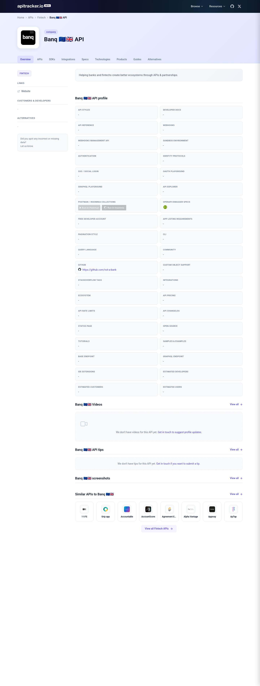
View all (236, 404)
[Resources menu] (217, 6)
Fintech (41, 17)
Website (23, 91)
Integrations (68, 59)
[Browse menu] (197, 6)
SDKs (52, 59)
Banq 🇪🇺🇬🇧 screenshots (92, 478)
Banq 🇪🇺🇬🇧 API (58, 17)
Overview (25, 59)
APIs (30, 17)
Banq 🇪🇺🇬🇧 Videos (88, 404)
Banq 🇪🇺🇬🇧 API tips (89, 450)
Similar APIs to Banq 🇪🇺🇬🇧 (94, 494)
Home (20, 17)
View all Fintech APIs (159, 528)
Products (122, 59)
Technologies (102, 59)
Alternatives (154, 59)
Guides (137, 59)
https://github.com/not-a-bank (97, 269)
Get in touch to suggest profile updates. (180, 432)
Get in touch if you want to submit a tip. (178, 463)
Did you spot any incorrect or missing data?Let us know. (39, 142)
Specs (85, 59)
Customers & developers (34, 100)
